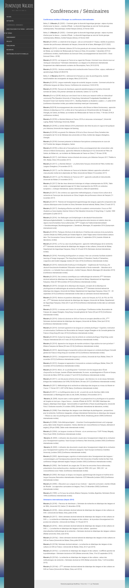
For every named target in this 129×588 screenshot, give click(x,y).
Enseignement (11, 37)
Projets (9, 41)
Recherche (10, 49)
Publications (11, 45)
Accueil (9, 16)
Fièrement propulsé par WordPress (70, 584)
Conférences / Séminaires (15, 25)
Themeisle (96, 584)
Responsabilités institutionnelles (17, 54)
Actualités (10, 21)
